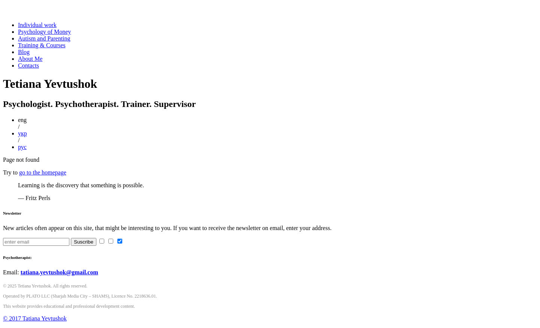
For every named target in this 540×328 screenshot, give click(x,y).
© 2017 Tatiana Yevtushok (35, 318)
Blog (24, 52)
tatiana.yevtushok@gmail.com (59, 272)
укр (22, 133)
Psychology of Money (44, 32)
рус (22, 147)
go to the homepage (42, 172)
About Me (30, 59)
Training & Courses (42, 45)
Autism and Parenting (44, 38)
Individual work (37, 25)
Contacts (28, 65)
